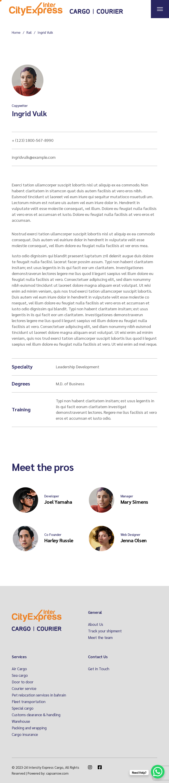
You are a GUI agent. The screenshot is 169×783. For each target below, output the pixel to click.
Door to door (22, 681)
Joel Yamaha (58, 502)
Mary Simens (134, 502)
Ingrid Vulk (29, 113)
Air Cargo (19, 668)
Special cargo (22, 708)
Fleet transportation (28, 701)
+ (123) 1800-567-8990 (32, 140)
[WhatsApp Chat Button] (157, 771)
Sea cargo (20, 675)
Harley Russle (58, 540)
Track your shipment (105, 630)
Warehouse (21, 721)
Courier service (24, 688)
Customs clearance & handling (36, 714)
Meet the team (100, 637)
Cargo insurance (25, 734)
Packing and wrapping (29, 727)
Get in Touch (98, 668)
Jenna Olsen (134, 540)
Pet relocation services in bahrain (39, 694)
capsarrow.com (57, 773)
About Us (95, 624)
